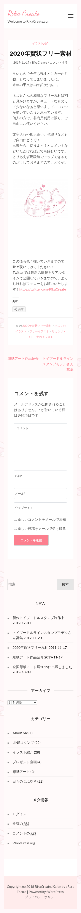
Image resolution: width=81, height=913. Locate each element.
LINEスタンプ (23, 742)
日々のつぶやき (25, 781)
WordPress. (55, 892)
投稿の (21, 823)
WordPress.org (24, 843)
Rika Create (24, 13)
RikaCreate (39, 62)
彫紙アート (21, 771)
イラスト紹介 (40, 43)
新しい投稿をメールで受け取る (41, 528)
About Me (20, 733)
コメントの (24, 833)
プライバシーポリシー (41, 897)
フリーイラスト (39, 331)
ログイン (19, 814)
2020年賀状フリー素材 (37, 325)
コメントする (59, 62)
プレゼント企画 (25, 762)
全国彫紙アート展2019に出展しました (42, 667)
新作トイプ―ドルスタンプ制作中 (38, 618)
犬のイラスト (44, 337)
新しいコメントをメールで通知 (41, 519)
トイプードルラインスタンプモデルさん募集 (57, 364)
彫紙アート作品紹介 (23, 358)
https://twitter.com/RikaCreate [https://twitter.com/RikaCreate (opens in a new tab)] (42, 289)
